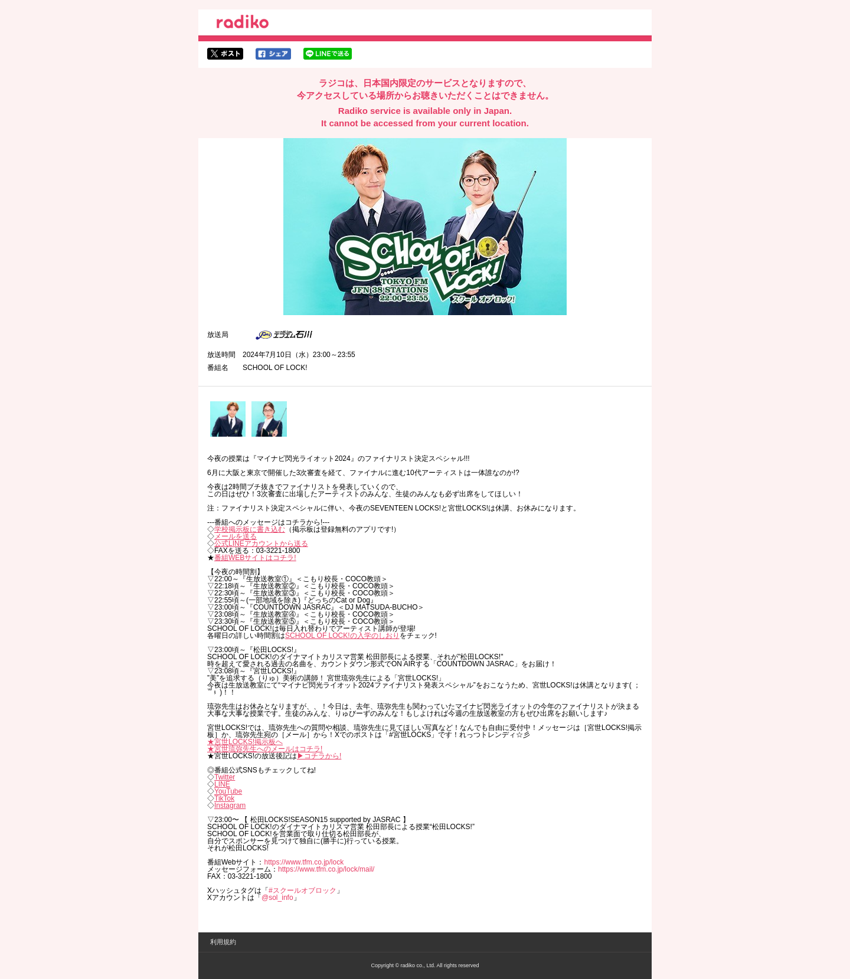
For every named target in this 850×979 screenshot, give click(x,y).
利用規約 (223, 941)
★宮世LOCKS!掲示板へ (245, 742)
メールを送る (235, 536)
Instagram (230, 805)
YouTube (228, 791)
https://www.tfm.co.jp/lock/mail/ (326, 869)
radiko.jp (242, 23)
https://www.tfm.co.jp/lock (304, 862)
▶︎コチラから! (319, 756)
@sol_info (277, 897)
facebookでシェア (273, 54)
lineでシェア (327, 54)
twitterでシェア (225, 54)
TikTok (224, 798)
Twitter (224, 777)
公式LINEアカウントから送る (261, 543)
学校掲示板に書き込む (249, 529)
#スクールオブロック (302, 890)
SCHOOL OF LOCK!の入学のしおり (342, 635)
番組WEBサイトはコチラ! (255, 558)
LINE (222, 784)
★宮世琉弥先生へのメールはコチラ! (264, 749)
